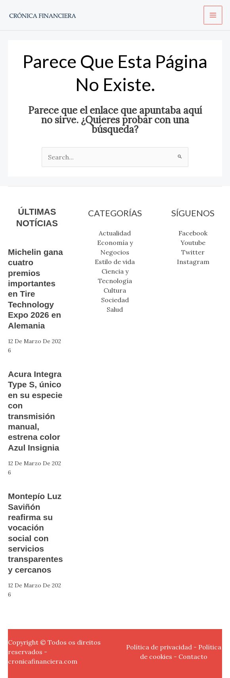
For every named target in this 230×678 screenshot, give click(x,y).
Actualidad (115, 233)
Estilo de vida (115, 262)
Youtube (192, 243)
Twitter (193, 252)
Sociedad (115, 300)
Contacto (192, 657)
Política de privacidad (159, 647)
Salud (115, 309)
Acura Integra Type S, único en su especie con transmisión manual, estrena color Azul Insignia (36, 411)
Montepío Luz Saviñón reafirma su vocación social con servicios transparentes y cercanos (37, 533)
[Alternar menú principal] (213, 15)
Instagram (193, 262)
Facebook (192, 233)
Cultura (115, 290)
